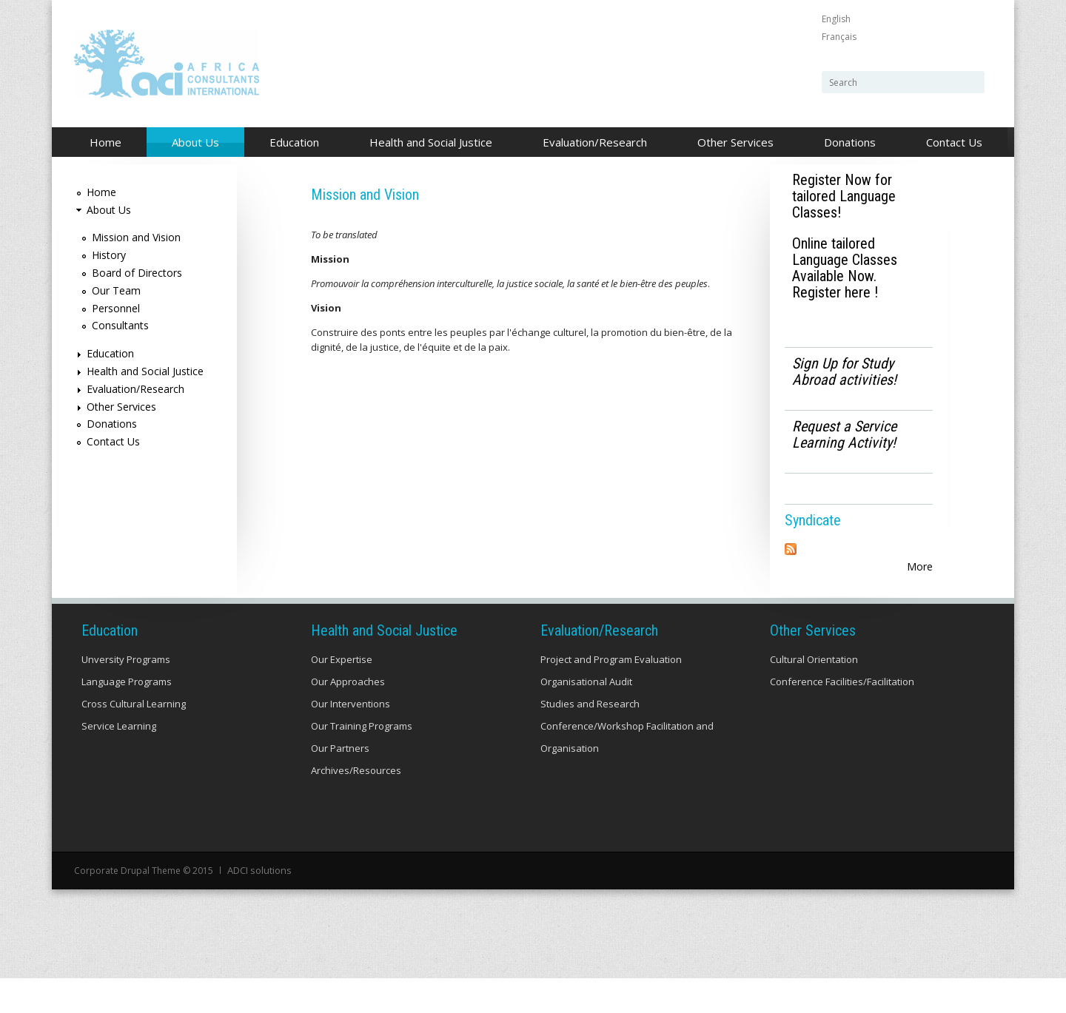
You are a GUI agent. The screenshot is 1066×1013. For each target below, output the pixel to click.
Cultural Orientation (814, 695)
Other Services (731, 143)
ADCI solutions (258, 906)
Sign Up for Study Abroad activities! (844, 371)
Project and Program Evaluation (611, 695)
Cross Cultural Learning (133, 740)
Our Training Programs (361, 762)
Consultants (120, 325)
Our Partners (340, 784)
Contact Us (954, 142)
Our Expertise (341, 695)
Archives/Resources (356, 806)
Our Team (116, 290)
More (920, 566)
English (836, 19)
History (109, 255)
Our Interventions (350, 740)
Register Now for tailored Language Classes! (844, 196)
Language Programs (126, 717)
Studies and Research (590, 740)
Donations (850, 142)
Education (290, 143)
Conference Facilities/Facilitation (842, 717)
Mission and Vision (136, 237)
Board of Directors (137, 273)
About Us (191, 143)
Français (839, 36)
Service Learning (118, 762)
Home (105, 142)
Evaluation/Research (590, 143)
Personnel (116, 308)
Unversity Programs (125, 695)
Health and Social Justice (426, 143)
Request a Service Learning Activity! (844, 434)
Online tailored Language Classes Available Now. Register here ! (844, 268)
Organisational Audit (586, 717)
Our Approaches (348, 717)
